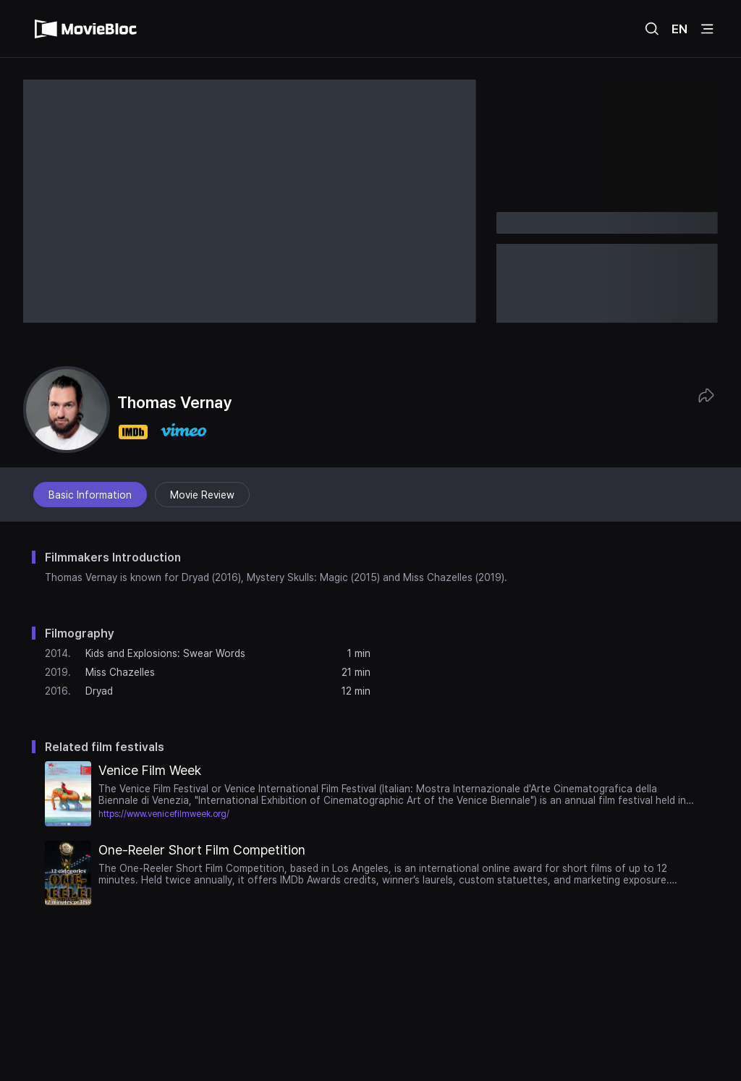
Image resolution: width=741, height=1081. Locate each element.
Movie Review (202, 495)
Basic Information (90, 495)
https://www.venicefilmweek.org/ (163, 814)
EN (679, 29)
